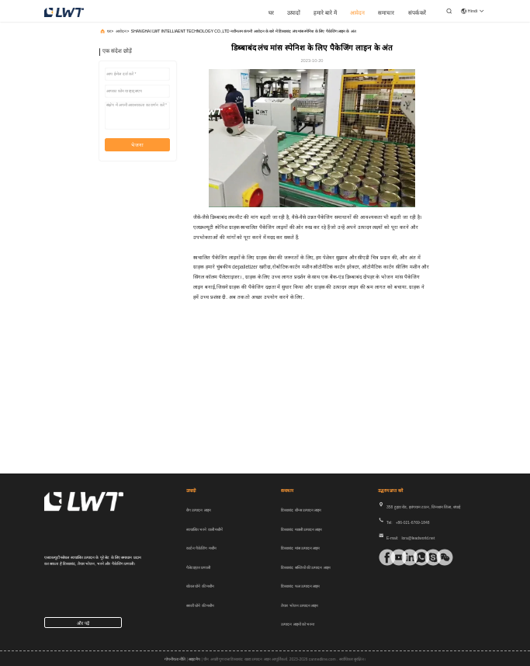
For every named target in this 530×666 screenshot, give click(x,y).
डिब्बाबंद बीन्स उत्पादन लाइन (301, 510)
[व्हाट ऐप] (416, 557)
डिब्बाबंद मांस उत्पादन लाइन (300, 548)
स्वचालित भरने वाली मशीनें (204, 529)
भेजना (137, 144)
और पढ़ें (83, 623)
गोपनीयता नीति (175, 659)
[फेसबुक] (382, 557)
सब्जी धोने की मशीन (200, 605)
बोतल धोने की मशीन (200, 586)
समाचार (386, 13)
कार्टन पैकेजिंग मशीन (201, 548)
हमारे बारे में (325, 13)
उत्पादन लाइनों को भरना (297, 624)
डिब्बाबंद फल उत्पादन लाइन (300, 586)
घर (271, 13)
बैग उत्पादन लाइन (198, 510)
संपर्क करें (417, 13)
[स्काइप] (427, 557)
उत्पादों (293, 13)
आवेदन (357, 13)
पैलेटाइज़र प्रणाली (198, 567)
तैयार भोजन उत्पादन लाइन (299, 605)
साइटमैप (194, 659)
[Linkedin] (404, 557)
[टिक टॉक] (393, 557)
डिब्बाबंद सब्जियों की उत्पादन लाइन (306, 567)
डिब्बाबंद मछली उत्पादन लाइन (301, 529)
